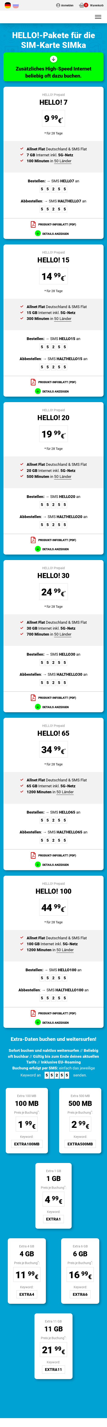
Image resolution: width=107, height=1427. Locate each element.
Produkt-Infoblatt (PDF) (57, 224)
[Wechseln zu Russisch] (16, 5)
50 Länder (62, 160)
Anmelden (67, 5)
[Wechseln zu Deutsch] (8, 5)
